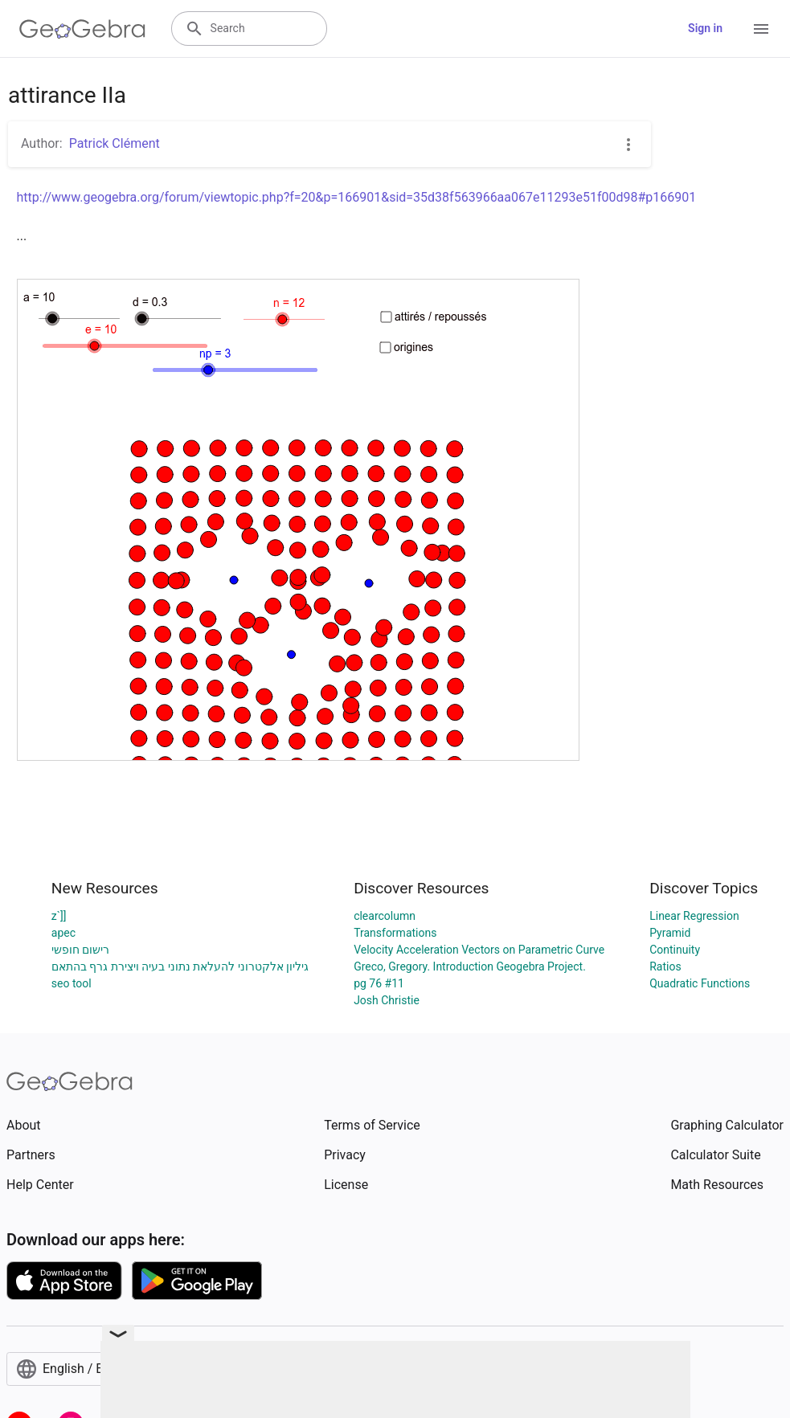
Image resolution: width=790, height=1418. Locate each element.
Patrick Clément (114, 143)
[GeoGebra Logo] (82, 29)
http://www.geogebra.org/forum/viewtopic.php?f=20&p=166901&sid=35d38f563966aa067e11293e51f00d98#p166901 (357, 197)
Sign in (705, 28)
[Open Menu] (761, 29)
